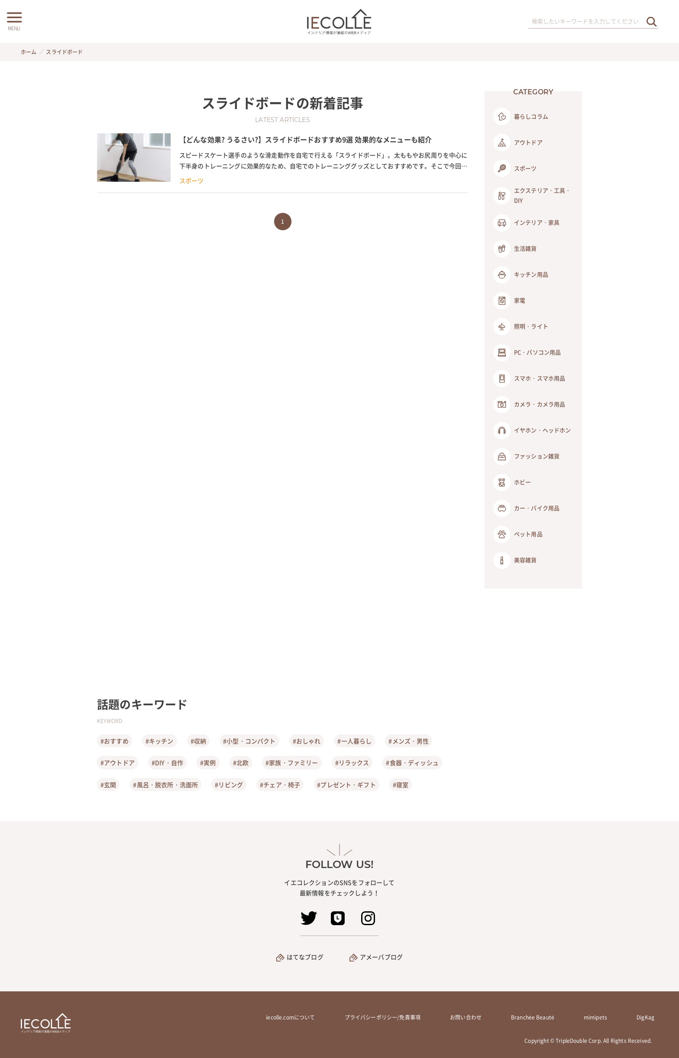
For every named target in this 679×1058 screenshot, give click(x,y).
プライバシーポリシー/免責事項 (382, 1017)
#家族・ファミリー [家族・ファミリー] (291, 762)
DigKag (645, 1017)
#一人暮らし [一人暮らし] (354, 740)
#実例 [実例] (208, 762)
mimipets (595, 1017)
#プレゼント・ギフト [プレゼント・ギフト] (346, 784)
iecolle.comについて (290, 1017)
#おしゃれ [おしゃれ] (307, 740)
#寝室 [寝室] (400, 784)
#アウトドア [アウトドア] (117, 762)
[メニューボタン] (14, 20)
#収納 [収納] (198, 740)
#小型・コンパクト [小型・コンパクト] (249, 740)
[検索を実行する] (651, 21)
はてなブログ (305, 956)
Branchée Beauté (532, 1017)
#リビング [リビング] (229, 784)
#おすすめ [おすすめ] (114, 740)
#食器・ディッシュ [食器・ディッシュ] (412, 762)
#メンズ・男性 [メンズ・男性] (408, 740)
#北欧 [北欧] (241, 762)
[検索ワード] (593, 22)
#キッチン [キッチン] (160, 740)
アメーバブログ (381, 956)
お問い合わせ (466, 1017)
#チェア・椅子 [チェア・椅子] (280, 784)
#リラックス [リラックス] (352, 762)
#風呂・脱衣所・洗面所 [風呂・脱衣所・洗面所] (165, 784)
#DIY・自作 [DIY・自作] (167, 762)
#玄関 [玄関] (108, 784)
